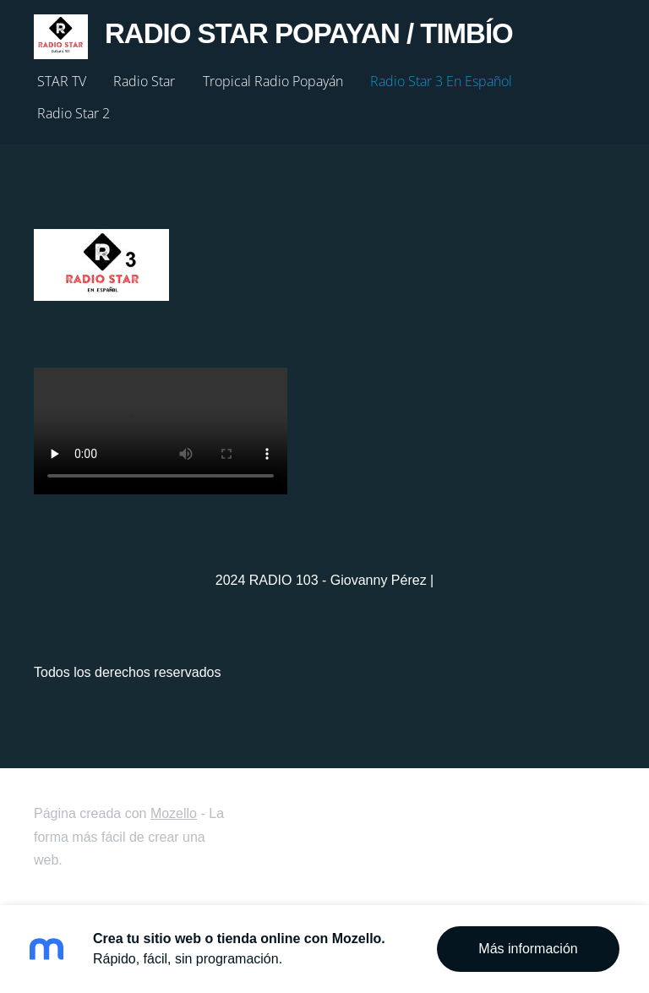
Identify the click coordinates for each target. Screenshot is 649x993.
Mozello (173, 813)
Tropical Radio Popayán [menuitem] (273, 81)
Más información (527, 948)
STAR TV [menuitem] (61, 81)
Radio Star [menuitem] (144, 81)
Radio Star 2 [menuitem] (73, 113)
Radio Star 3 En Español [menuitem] (441, 81)
